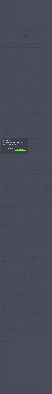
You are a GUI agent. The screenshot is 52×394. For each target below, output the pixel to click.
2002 (2, 385)
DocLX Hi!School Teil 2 (16, 56)
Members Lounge (15, 120)
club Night (13, 313)
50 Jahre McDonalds (16, 94)
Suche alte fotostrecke (26, 335)
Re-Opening (14, 97)
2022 (2, 350)
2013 (2, 366)
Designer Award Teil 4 (16, 174)
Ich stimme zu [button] (20, 149)
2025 (2, 344)
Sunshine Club (14, 195)
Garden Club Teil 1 (15, 187)
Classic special (14, 87)
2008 (2, 374)
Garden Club (14, 61)
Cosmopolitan (14, 179)
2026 (2, 343)
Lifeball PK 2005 (15, 112)
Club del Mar (14, 89)
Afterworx (13, 102)
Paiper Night (14, 315)
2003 (2, 383)
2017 (2, 358)
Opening (13, 228)
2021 (2, 351)
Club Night (13, 71)
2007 (2, 376)
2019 (2, 355)
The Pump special (15, 320)
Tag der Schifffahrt (15, 125)
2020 (2, 353)
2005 (2, 380)
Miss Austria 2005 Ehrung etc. (18, 295)
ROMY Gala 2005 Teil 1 (16, 246)
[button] (4, 22)
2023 (2, 348)
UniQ (12, 256)
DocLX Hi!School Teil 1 (16, 53)
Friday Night (14, 213)
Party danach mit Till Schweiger (18, 274)
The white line (14, 84)
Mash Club (13, 266)
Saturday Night (14, 197)
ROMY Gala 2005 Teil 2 (16, 248)
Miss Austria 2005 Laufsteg (17, 292)
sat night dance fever (16, 66)
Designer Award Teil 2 (16, 169)
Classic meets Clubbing (16, 123)
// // (10, 1)
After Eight (13, 99)
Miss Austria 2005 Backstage (18, 290)
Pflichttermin (14, 63)
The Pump (13, 79)
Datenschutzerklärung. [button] (13, 144)
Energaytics (14, 302)
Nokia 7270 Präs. (15, 115)
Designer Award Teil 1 (16, 166)
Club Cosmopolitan (15, 110)
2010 (2, 371)
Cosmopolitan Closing (16, 105)
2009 (2, 373)
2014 (2, 364)
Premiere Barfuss (15, 272)
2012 (2, 367)
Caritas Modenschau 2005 (17, 164)
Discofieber (13, 117)
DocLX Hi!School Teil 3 (16, 58)
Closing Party (14, 135)
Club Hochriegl (14, 69)
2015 (2, 362)
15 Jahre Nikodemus (16, 74)
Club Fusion (14, 76)
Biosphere (13, 130)
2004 (2, 381)
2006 (2, 378)
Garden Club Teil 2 (15, 189)
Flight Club (13, 326)
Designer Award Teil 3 (16, 171)
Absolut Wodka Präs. (16, 238)
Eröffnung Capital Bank (16, 218)
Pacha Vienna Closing (16, 251)
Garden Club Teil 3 (15, 192)
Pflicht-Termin (14, 310)
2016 (2, 360)
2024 (2, 346)
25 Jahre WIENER (15, 107)
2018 (2, 357)
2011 (2, 369)
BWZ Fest (13, 81)
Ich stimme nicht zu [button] (9, 149)
